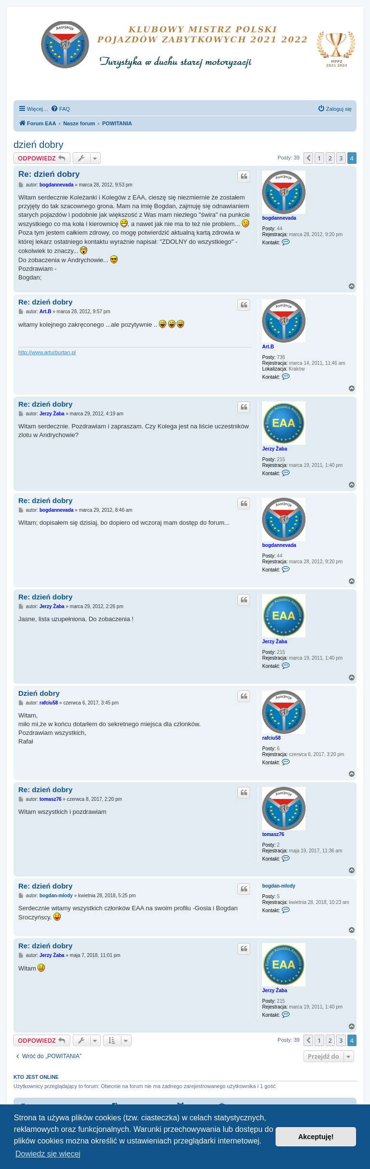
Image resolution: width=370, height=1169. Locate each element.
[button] (308, 158)
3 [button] (341, 158)
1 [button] (319, 158)
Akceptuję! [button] (316, 1137)
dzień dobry (38, 144)
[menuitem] (60, 109)
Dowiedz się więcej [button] (47, 1154)
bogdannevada (279, 218)
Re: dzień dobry (49, 174)
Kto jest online (36, 1077)
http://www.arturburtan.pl (47, 352)
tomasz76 (273, 834)
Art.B (268, 346)
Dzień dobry (39, 693)
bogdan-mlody (278, 886)
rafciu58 (271, 738)
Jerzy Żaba (274, 449)
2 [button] (330, 158)
